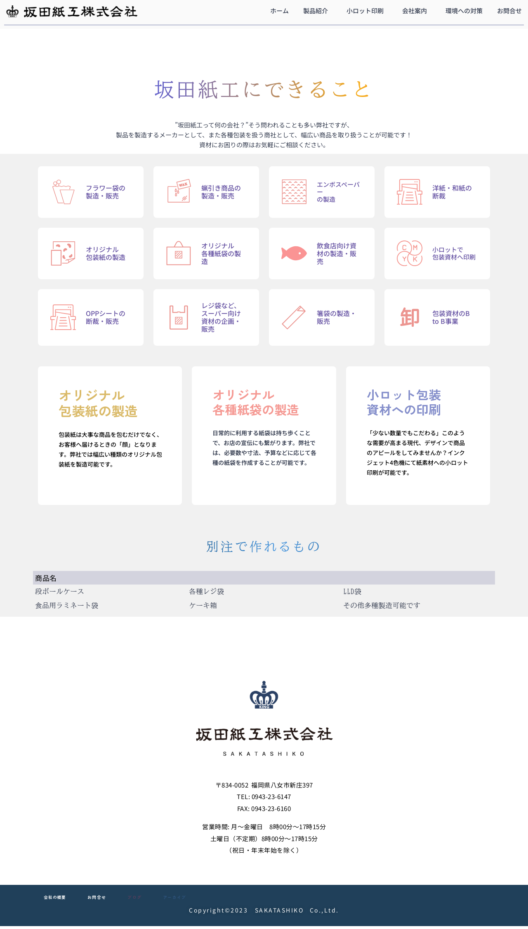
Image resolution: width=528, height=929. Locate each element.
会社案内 (414, 10)
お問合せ (509, 10)
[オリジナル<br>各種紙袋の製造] (178, 253)
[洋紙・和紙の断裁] (409, 192)
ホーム (279, 10)
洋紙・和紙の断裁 (452, 191)
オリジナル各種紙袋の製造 (221, 253)
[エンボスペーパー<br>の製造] (294, 192)
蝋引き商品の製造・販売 (221, 191)
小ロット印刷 (365, 10)
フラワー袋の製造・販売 (105, 191)
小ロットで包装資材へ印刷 (454, 253)
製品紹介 (315, 10)
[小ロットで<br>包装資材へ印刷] (409, 253)
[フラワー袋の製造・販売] (63, 192)
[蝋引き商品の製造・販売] (178, 192)
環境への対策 (464, 10)
